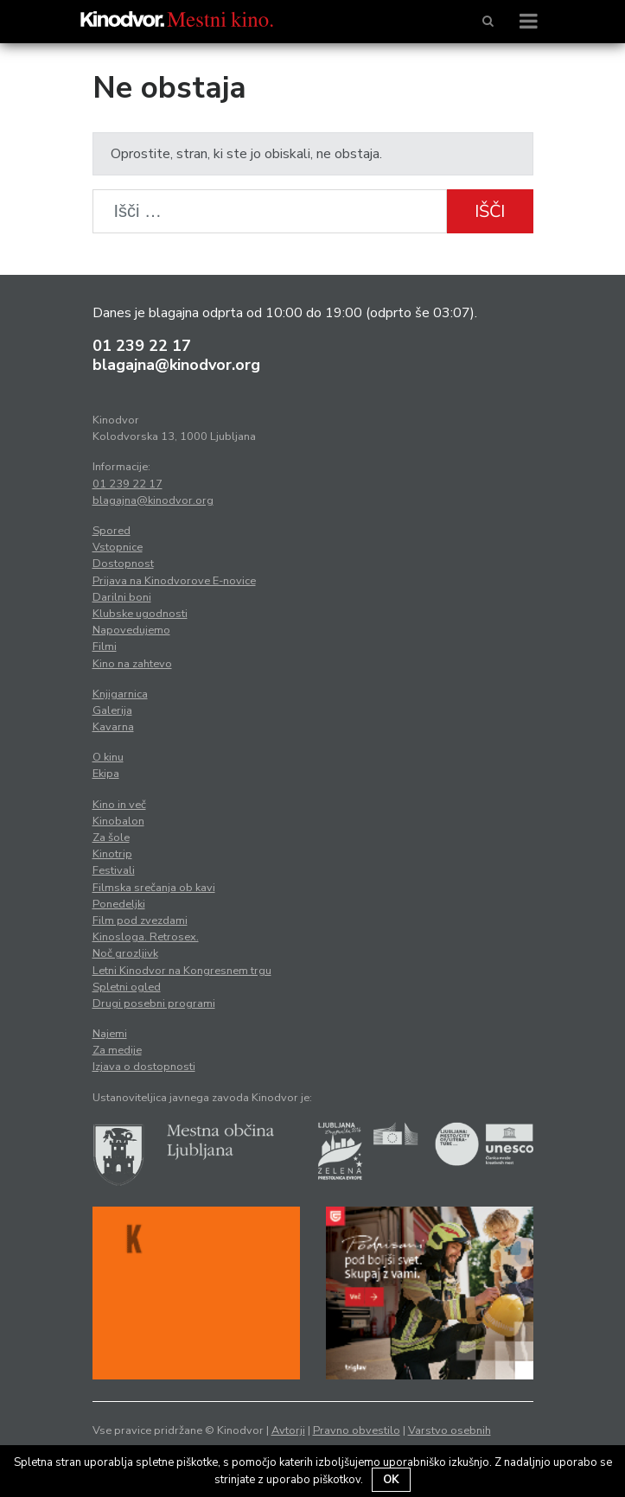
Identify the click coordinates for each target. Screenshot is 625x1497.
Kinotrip (112, 854)
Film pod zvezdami (140, 920)
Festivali (113, 870)
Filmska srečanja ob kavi (153, 887)
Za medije (117, 1050)
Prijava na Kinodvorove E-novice (174, 581)
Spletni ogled (126, 987)
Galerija (112, 710)
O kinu (108, 757)
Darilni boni (121, 597)
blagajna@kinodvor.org (176, 364)
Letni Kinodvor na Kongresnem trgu (181, 970)
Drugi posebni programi (153, 1003)
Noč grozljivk (125, 953)
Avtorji (288, 1430)
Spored (111, 530)
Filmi (104, 646)
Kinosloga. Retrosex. (145, 937)
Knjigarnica (120, 694)
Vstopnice (117, 547)
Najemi (109, 1034)
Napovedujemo (131, 630)
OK (391, 1479)
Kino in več (119, 804)
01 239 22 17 (141, 345)
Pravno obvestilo (356, 1430)
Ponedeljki (118, 904)
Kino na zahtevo (132, 664)
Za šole (111, 837)
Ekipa (105, 773)
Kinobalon (118, 821)
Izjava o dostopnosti (143, 1066)
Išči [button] (490, 211)
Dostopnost (123, 563)
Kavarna (113, 727)
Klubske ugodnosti (140, 613)
